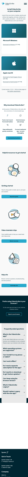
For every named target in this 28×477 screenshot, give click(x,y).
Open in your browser (14, 314)
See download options (14, 138)
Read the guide (14, 196)
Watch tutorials (14, 241)
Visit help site (14, 285)
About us (3, 475)
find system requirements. (14, 91)
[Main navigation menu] (25, 3)
